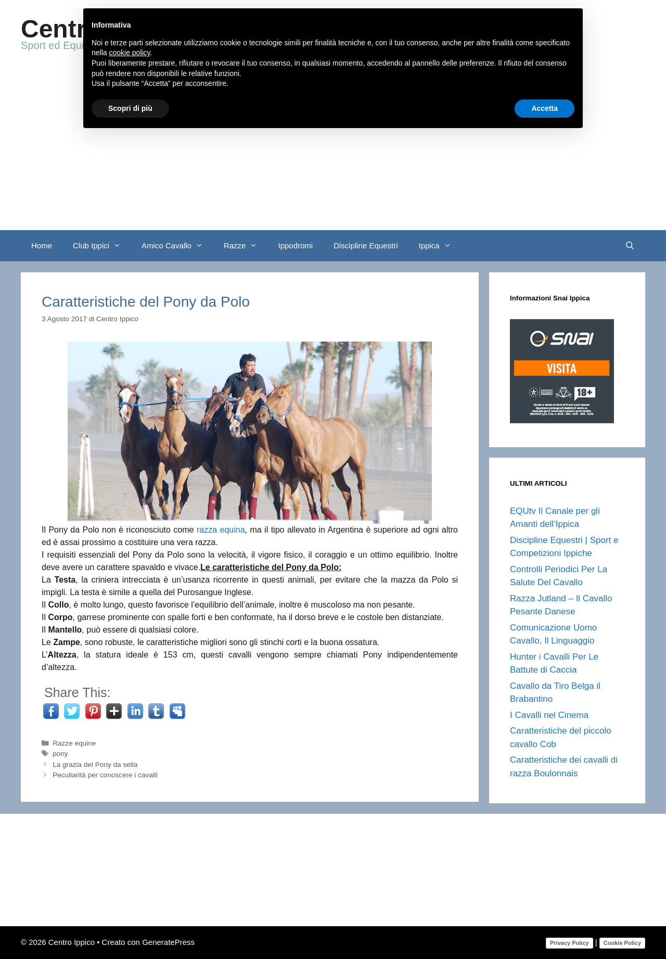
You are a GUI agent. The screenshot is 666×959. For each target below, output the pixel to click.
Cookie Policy (622, 943)
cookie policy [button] (129, 52)
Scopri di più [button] (130, 108)
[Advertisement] (333, 152)
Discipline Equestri (366, 245)
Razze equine (74, 743)
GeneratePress (168, 942)
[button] (120, 245)
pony (60, 754)
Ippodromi (295, 245)
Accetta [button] (544, 108)
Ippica (440, 245)
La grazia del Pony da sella (95, 764)
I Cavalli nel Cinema (549, 715)
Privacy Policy (569, 943)
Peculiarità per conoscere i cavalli (105, 775)
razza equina (221, 529)
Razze (246, 245)
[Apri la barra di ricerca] (629, 245)
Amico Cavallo (177, 245)
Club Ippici (102, 245)
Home (41, 245)
